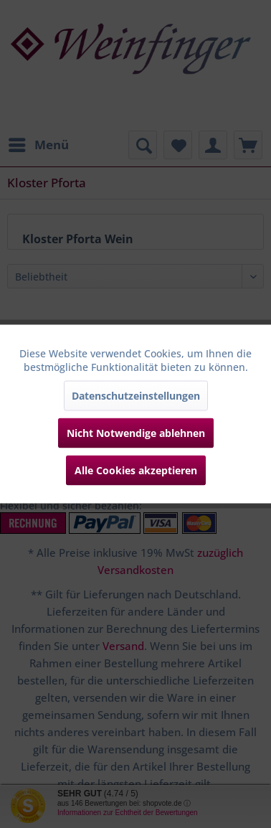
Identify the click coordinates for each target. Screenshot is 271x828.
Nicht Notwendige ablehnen (136, 433)
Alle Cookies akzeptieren (136, 470)
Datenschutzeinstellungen (136, 396)
